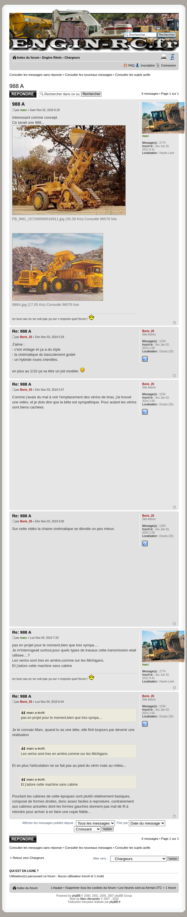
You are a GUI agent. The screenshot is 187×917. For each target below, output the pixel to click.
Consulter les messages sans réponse (35, 74)
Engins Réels (52, 57)
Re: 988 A (21, 331)
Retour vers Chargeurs (28, 857)
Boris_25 (26, 337)
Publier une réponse (22, 94)
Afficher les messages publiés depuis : (68, 823)
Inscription (148, 65)
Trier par (140, 823)
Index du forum (28, 57)
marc (23, 110)
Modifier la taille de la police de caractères (172, 57)
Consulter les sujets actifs (133, 74)
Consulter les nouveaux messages (88, 74)
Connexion (168, 65)
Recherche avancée (162, 39)
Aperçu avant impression (163, 57)
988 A (16, 86)
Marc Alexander (90, 898)
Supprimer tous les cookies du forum (90, 887)
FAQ (131, 65)
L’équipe (56, 887)
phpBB (76, 895)
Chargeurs (72, 57)
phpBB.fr (115, 901)
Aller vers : (100, 858)
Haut (174, 322)
